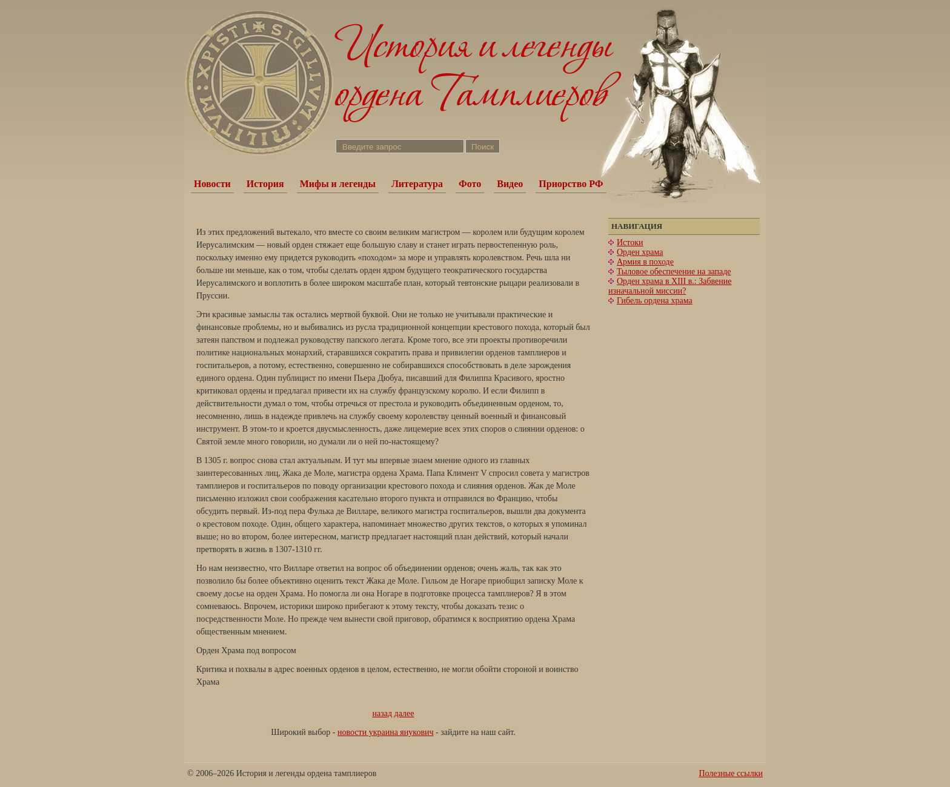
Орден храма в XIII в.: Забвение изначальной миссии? (669, 286)
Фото (470, 184)
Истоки (630, 242)
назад (383, 713)
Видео (510, 184)
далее (404, 713)
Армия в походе (645, 261)
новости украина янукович (385, 732)
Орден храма (640, 252)
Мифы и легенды (338, 184)
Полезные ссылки (731, 773)
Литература (417, 184)
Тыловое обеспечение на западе (674, 271)
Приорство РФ (571, 184)
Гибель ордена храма (655, 300)
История (265, 184)
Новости (212, 184)
